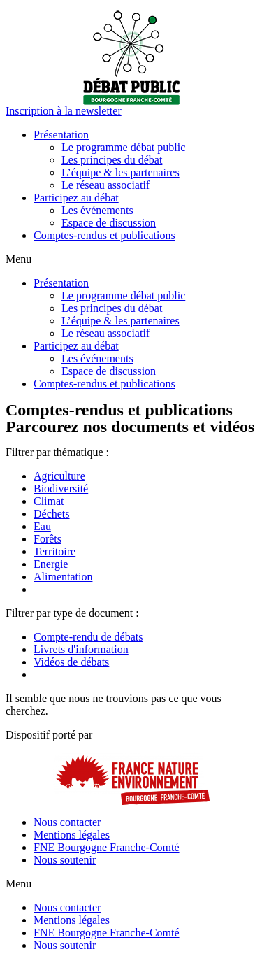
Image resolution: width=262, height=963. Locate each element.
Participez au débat (76, 198)
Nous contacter (67, 822)
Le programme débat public (123, 147)
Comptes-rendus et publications (104, 235)
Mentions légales (72, 835)
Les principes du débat (111, 160)
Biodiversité (61, 488)
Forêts (47, 539)
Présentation (61, 135)
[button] (64, 111)
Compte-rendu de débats (88, 637)
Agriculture (59, 476)
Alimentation (63, 577)
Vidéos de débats (71, 662)
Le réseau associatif (105, 185)
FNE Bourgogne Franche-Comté (107, 847)
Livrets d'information (81, 649)
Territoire (54, 551)
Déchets (52, 514)
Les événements (97, 210)
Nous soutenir (65, 860)
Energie (51, 564)
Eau (42, 526)
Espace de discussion (108, 223)
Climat (49, 501)
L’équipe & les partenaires (120, 172)
